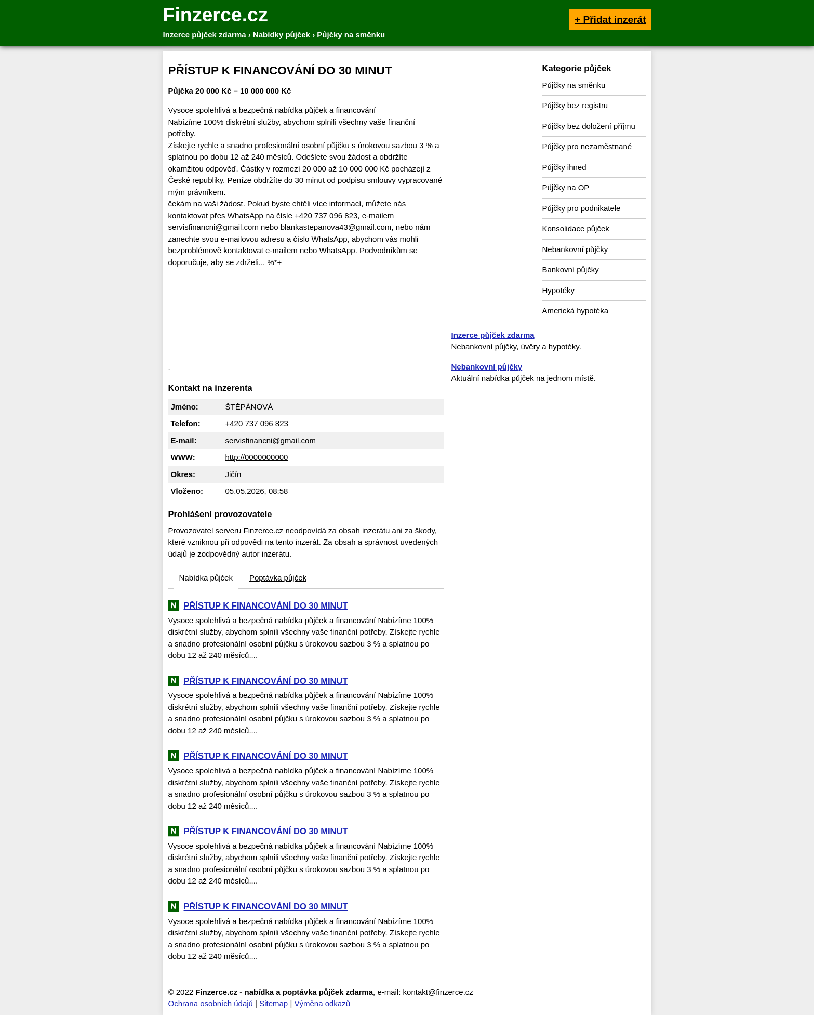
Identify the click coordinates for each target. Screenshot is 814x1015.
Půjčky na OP (566, 187)
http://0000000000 (256, 457)
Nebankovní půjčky (575, 249)
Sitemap (273, 1003)
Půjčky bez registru (575, 105)
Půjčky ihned (564, 167)
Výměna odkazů (322, 1003)
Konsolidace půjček (575, 228)
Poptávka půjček (277, 577)
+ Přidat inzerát (610, 19)
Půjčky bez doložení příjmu (588, 126)
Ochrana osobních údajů (210, 1003)
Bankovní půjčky (570, 269)
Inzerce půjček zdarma (493, 335)
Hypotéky (558, 290)
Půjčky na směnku (574, 85)
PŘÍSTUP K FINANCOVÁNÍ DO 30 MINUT (266, 605)
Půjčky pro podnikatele (581, 208)
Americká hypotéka (575, 310)
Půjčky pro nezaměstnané (587, 146)
